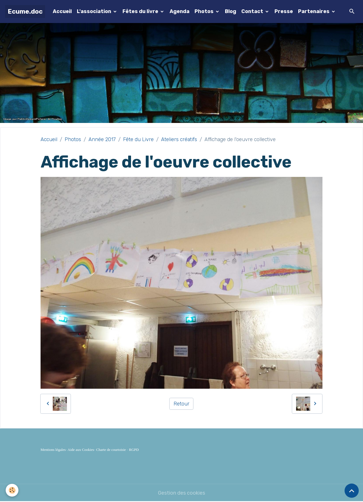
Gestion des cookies (181, 493)
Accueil (62, 11)
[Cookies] (12, 490)
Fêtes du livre (141, 11)
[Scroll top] (352, 491)
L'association (94, 11)
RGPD (134, 449)
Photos (205, 11)
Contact (252, 11)
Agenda (179, 11)
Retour (181, 404)
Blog (230, 11)
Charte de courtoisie (111, 449)
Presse (284, 11)
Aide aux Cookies (80, 449)
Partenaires (314, 11)
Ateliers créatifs (179, 139)
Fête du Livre (138, 139)
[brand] (25, 11)
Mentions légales (53, 449)
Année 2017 (102, 139)
